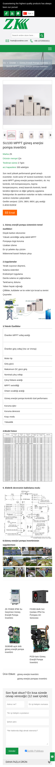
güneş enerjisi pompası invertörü (32, 679)
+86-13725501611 (42, 41)
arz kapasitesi (10, 168)
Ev (4, 63)
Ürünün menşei (10, 159)
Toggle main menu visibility (50, 47)
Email (10, 213)
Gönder (12, 751)
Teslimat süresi (10, 163)
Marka (6, 154)
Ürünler (12, 63)
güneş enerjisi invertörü (28, 675)
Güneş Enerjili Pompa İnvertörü (34, 63)
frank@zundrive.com (19, 41)
